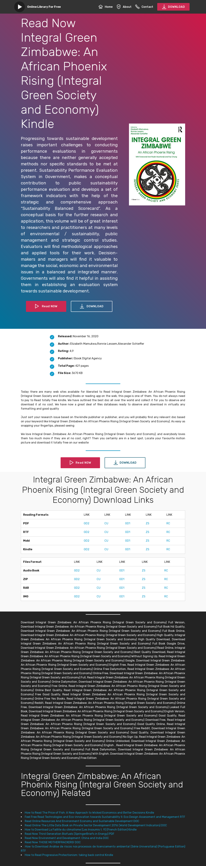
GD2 (86, 523)
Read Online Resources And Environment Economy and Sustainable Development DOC (82, 821)
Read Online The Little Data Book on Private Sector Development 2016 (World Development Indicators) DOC (96, 825)
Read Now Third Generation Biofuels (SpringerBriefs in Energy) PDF (69, 833)
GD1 (127, 523)
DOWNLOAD (173, 7)
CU (106, 523)
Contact (144, 6)
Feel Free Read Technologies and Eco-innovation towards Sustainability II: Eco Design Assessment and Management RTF (105, 817)
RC (168, 523)
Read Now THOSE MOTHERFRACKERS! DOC (53, 842)
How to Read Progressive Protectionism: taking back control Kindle (69, 855)
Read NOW (46, 306)
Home (105, 6)
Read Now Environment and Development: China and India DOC (67, 838)
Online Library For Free (44, 6)
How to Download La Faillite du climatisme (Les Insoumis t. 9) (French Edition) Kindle (81, 829)
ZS (147, 523)
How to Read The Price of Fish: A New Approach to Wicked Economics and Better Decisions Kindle (89, 812)
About (123, 6)
